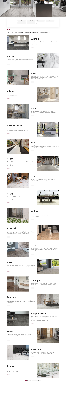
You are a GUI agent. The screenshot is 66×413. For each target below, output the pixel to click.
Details (32, 47)
